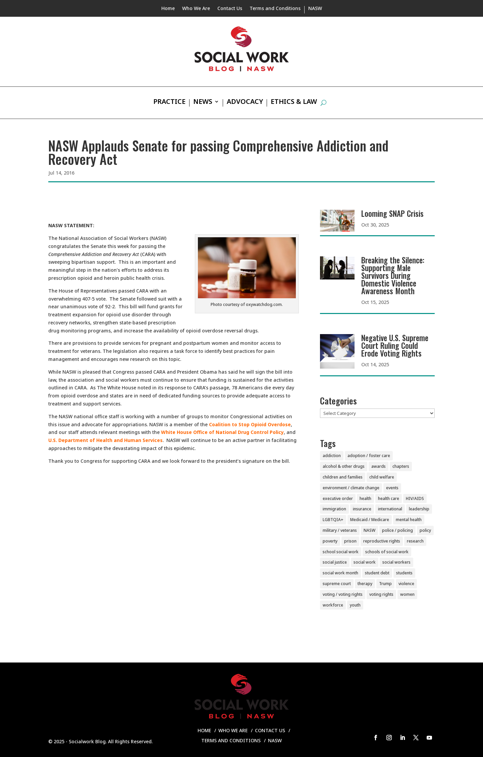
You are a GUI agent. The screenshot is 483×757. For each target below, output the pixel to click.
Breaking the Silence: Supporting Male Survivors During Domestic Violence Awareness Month (392, 275)
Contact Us (229, 8)
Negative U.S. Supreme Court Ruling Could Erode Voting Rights (394, 345)
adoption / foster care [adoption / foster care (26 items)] (368, 455)
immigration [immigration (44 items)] (334, 509)
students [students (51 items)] (404, 573)
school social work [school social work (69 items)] (341, 552)
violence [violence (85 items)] (406, 583)
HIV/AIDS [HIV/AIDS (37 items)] (415, 498)
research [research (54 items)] (415, 541)
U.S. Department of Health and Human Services (105, 440)
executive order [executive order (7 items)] (338, 498)
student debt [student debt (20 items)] (377, 573)
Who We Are (196, 8)
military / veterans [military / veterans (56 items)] (340, 530)
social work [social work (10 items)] (365, 562)
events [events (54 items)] (392, 488)
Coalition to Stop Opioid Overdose (250, 424)
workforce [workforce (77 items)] (333, 605)
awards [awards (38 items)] (378, 466)
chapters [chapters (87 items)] (400, 466)
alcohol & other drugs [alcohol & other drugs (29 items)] (344, 466)
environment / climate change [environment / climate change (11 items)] (351, 488)
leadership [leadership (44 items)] (419, 509)
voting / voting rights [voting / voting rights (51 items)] (343, 594)
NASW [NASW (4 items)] (369, 530)
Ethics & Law (294, 102)
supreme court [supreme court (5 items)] (337, 583)
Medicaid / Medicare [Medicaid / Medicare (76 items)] (369, 519)
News (202, 102)
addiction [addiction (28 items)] (332, 455)
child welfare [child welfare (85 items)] (381, 477)
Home (168, 8)
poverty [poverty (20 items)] (330, 541)
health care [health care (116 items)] (388, 498)
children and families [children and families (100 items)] (343, 477)
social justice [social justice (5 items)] (335, 562)
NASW (315, 8)
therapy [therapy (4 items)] (365, 583)
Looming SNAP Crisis (392, 213)
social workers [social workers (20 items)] (396, 562)
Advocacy (245, 102)
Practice (169, 102)
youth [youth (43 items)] (355, 605)
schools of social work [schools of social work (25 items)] (387, 552)
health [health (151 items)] (365, 498)
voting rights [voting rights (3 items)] (381, 594)
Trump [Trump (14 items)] (385, 583)
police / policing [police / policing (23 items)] (397, 530)
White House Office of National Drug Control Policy (222, 432)
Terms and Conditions (275, 8)
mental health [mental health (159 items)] (409, 519)
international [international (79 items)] (390, 509)
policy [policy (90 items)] (425, 530)
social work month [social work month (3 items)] (340, 573)
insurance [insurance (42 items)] (362, 509)
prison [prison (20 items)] (350, 541)
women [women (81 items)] (407, 594)
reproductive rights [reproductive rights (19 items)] (381, 541)
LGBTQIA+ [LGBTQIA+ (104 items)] (333, 519)
